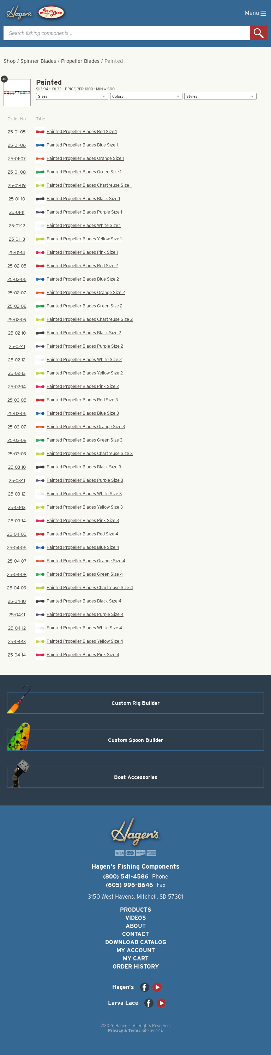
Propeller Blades (80, 61)
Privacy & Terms (124, 1030)
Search (258, 33)
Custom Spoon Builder (135, 740)
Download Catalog (135, 942)
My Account (135, 950)
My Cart (136, 958)
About (136, 926)
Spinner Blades (38, 61)
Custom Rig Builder (135, 703)
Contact (135, 934)
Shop (10, 61)
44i (158, 1030)
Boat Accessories (135, 777)
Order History (136, 966)
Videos (135, 918)
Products (135, 909)
